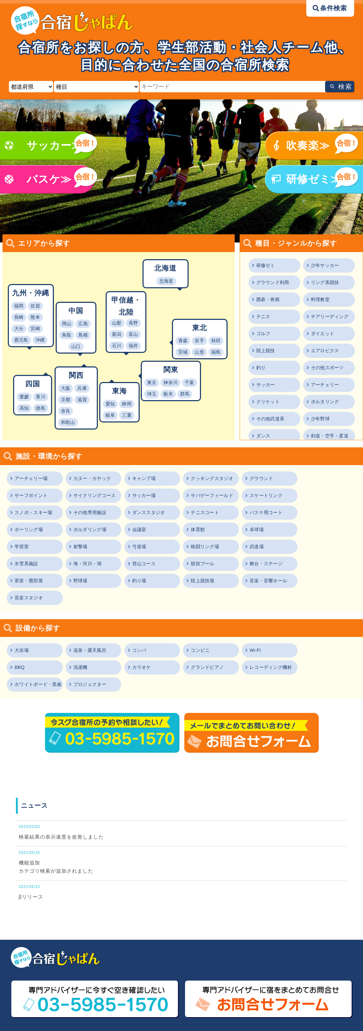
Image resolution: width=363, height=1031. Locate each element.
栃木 (168, 394)
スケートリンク (207, 495)
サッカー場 (85, 495)
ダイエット (323, 333)
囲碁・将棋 (268, 299)
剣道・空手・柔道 (331, 435)
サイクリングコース (37, 495)
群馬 (185, 394)
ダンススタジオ (32, 512)
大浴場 (22, 616)
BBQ (312, 616)
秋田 (216, 340)
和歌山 (68, 422)
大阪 (66, 388)
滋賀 (82, 399)
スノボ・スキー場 (268, 495)
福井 (133, 345)
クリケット (268, 401)
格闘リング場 (322, 529)
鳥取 (67, 335)
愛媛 (24, 396)
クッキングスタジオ (212, 478)
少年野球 (321, 418)
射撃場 (197, 529)
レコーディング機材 (212, 633)
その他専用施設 (324, 495)
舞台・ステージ (324, 546)
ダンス (263, 435)
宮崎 (35, 328)
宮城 (183, 352)
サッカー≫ (55, 145)
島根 (83, 335)
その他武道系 (271, 418)
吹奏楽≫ (308, 145)
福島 (216, 352)
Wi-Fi (254, 616)
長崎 (19, 317)
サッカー (266, 384)
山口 (76, 346)
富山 (133, 334)
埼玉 (152, 394)
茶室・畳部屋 (29, 563)
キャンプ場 (144, 478)
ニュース (28, 996)
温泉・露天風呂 (90, 616)
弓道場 (255, 529)
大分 (19, 328)
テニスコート (88, 512)
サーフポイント (324, 478)
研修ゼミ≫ (314, 179)
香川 (40, 396)
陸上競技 (266, 350)
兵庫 (82, 388)
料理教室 (321, 299)
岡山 (67, 323)
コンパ (139, 616)
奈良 (66, 411)
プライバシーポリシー (213, 996)
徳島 (40, 408)
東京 (152, 382)
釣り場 (139, 563)
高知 (24, 408)
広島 (83, 323)
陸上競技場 (202, 563)
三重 (127, 415)
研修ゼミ (266, 265)
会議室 (314, 512)
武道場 (22, 546)
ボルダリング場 (265, 512)
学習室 (139, 529)
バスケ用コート (149, 512)
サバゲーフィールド (154, 495)
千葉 (189, 382)
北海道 (166, 281)
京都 (66, 399)
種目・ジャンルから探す (130, 985)
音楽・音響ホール (268, 563)
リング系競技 (326, 282)
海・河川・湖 (146, 546)
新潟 (117, 334)
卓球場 (80, 529)
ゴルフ (263, 333)
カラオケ (83, 633)
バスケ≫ (49, 179)
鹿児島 (21, 340)
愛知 (110, 404)
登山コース (202, 546)
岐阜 (110, 415)
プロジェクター (324, 633)
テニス (263, 316)
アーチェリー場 (32, 478)
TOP (23, 985)
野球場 (80, 563)
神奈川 (170, 382)
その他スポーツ (328, 367)
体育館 (22, 529)
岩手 (199, 340)
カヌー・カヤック (93, 478)
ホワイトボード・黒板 (270, 633)
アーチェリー (326, 384)
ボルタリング (326, 401)
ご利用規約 (115, 996)
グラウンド (260, 478)
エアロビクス (326, 350)
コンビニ (200, 616)
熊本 (35, 317)
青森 (183, 340)
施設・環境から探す (295, 985)
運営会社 (283, 996)
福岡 (19, 306)
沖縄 (40, 340)
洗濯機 (22, 633)
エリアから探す (205, 985)
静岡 (127, 404)
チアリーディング (331, 316)
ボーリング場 (205, 512)
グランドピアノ (149, 633)
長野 (133, 323)
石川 (117, 345)
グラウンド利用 (273, 282)
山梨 (117, 323)
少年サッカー (326, 265)
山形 (199, 352)
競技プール (260, 546)
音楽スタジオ (322, 563)
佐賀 (35, 306)
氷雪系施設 (85, 546)
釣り (261, 367)
